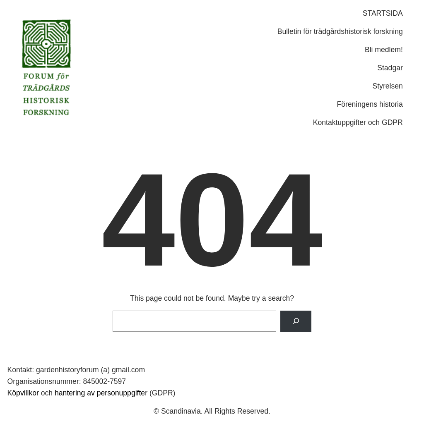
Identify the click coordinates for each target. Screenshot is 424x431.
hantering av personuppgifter (101, 393)
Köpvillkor (23, 393)
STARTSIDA (383, 13)
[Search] (295, 321)
